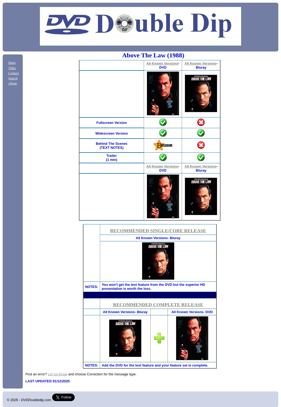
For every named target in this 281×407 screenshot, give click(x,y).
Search (13, 78)
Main (12, 63)
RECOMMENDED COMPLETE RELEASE (158, 304)
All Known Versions (162, 63)
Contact (13, 73)
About (12, 83)
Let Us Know (57, 374)
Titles (12, 68)
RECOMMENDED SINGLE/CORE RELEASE (158, 230)
